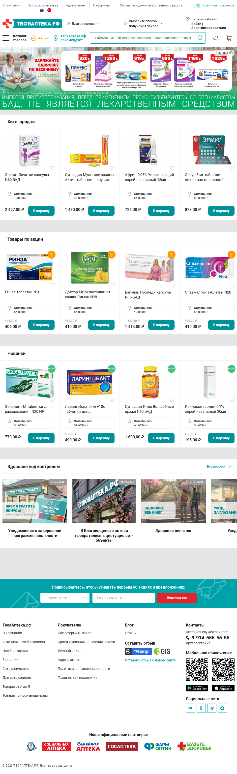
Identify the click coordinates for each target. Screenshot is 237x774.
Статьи (131, 633)
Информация (102, 5)
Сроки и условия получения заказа (86, 642)
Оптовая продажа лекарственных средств (151, 5)
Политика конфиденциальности (84, 669)
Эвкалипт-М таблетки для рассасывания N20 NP (28, 409)
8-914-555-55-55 (210, 638)
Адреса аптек (76, 5)
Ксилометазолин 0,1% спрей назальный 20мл (205, 409)
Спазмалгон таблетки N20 (208, 292)
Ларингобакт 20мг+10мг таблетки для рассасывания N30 (86, 409)
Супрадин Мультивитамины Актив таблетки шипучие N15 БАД (89, 177)
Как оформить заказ (43, 5)
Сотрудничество (15, 669)
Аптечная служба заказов (23, 642)
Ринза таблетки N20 (22, 292)
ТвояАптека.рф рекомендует (69, 38)
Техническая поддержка (77, 678)
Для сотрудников (16, 678)
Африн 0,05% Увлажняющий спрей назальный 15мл (149, 177)
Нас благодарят (15, 651)
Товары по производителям (25, 695)
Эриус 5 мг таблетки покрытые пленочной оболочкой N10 (204, 177)
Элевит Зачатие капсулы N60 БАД (27, 177)
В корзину (41, 211)
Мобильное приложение (209, 653)
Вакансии (10, 660)
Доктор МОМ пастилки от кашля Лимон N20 (87, 294)
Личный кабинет (71, 651)
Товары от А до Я (16, 686)
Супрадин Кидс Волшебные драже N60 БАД (149, 409)
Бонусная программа (214, 5)
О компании (11, 5)
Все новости (219, 466)
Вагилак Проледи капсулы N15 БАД (148, 294)
